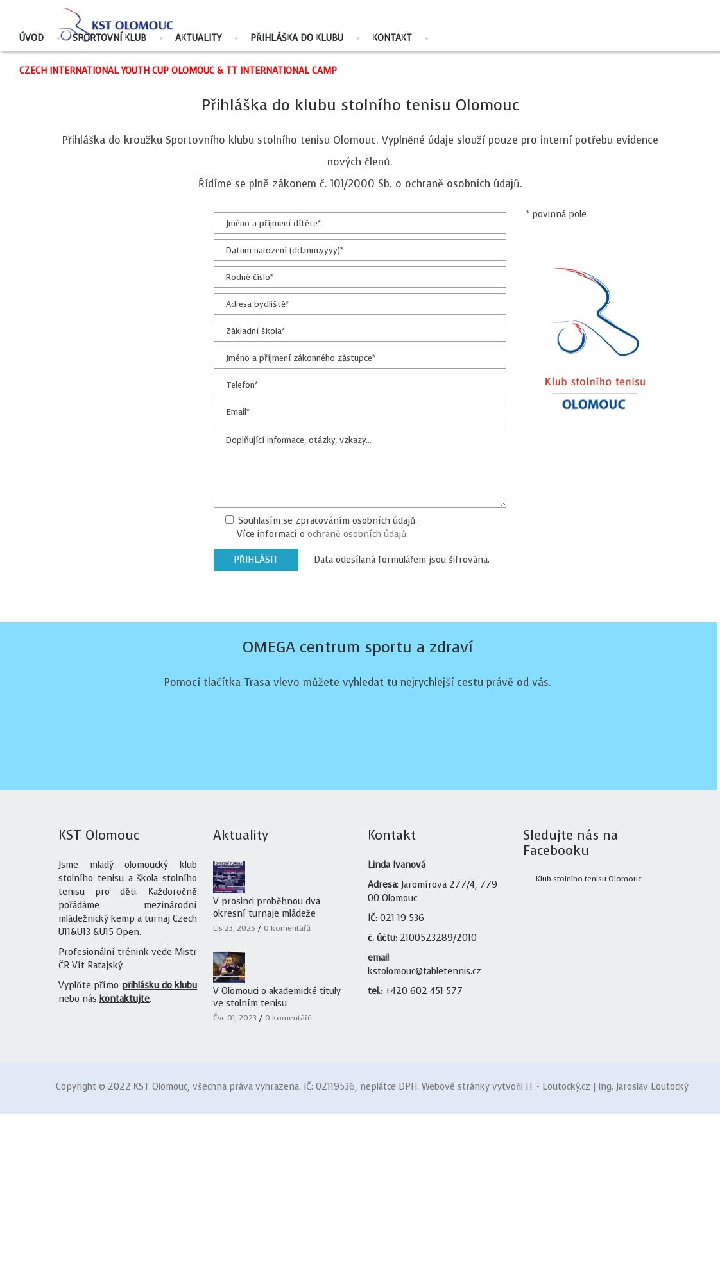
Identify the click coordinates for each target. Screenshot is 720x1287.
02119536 (335, 1260)
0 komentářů (287, 1101)
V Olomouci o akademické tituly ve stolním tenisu (277, 1170)
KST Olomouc (160, 1260)
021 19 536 (402, 1091)
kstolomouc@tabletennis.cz (424, 1144)
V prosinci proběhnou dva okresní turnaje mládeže (266, 1080)
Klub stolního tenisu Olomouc (589, 1052)
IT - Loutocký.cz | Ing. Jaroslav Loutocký (607, 1260)
